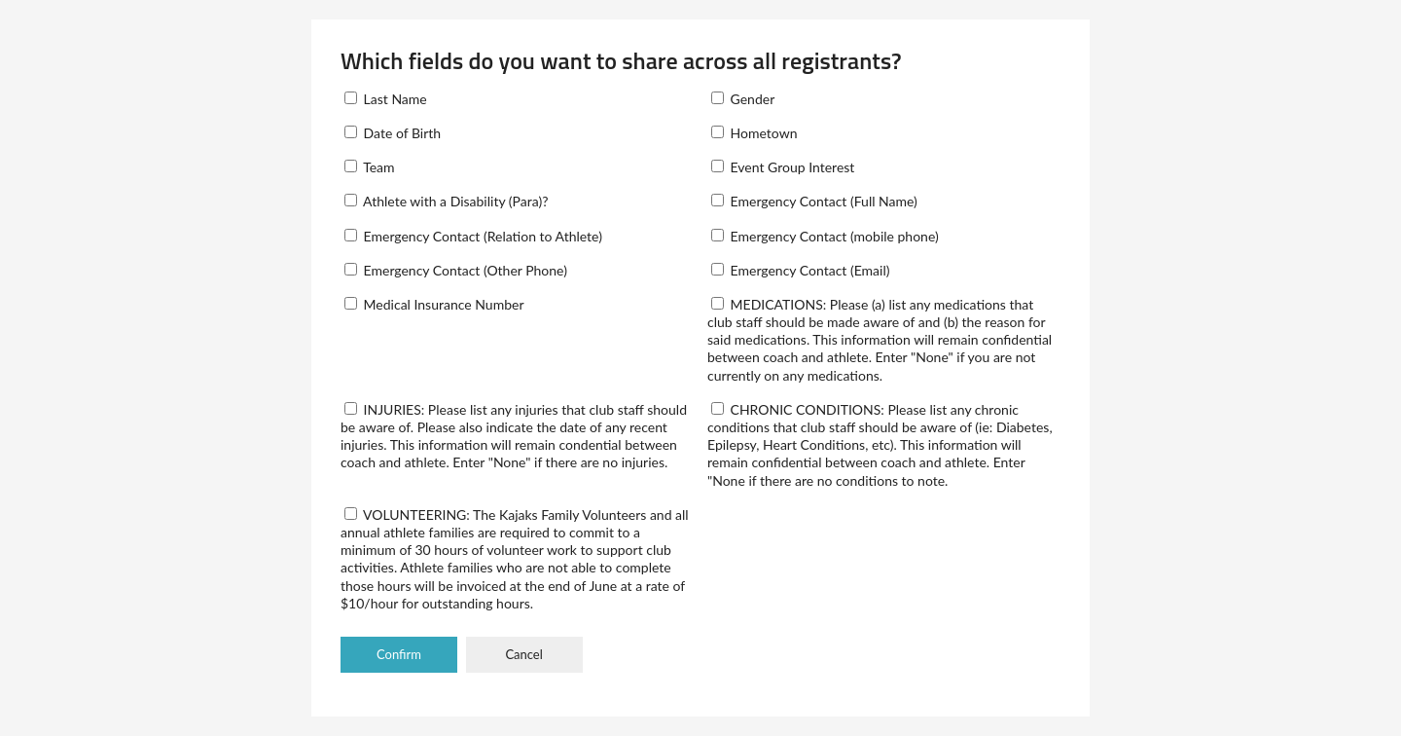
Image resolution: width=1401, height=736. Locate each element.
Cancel (523, 654)
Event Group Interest (782, 167)
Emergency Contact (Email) (800, 270)
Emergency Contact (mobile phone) (825, 236)
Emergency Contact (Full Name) (814, 201)
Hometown (754, 133)
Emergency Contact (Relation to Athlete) (473, 236)
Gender (742, 99)
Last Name (385, 99)
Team (369, 167)
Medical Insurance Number (433, 304)
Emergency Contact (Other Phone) (455, 270)
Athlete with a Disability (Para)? (446, 201)
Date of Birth (392, 133)
